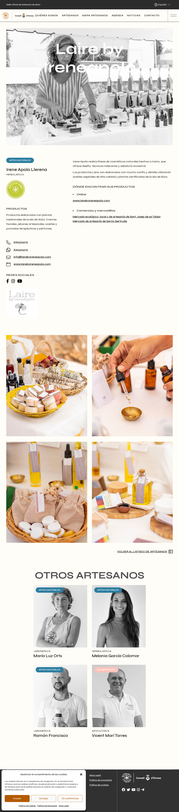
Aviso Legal (64, 806)
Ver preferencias (70, 798)
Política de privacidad (47, 806)
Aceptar (17, 798)
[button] (81, 774)
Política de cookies (27, 806)
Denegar (43, 798)
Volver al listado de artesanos (142, 551)
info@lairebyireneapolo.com (32, 257)
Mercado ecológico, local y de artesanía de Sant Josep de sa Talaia (116, 216)
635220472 (21, 242)
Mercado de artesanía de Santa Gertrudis (100, 221)
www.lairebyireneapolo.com (32, 264)
